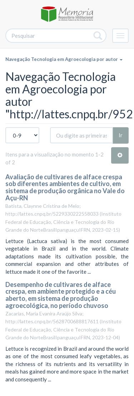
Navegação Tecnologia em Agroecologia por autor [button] (64, 59)
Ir (121, 135)
